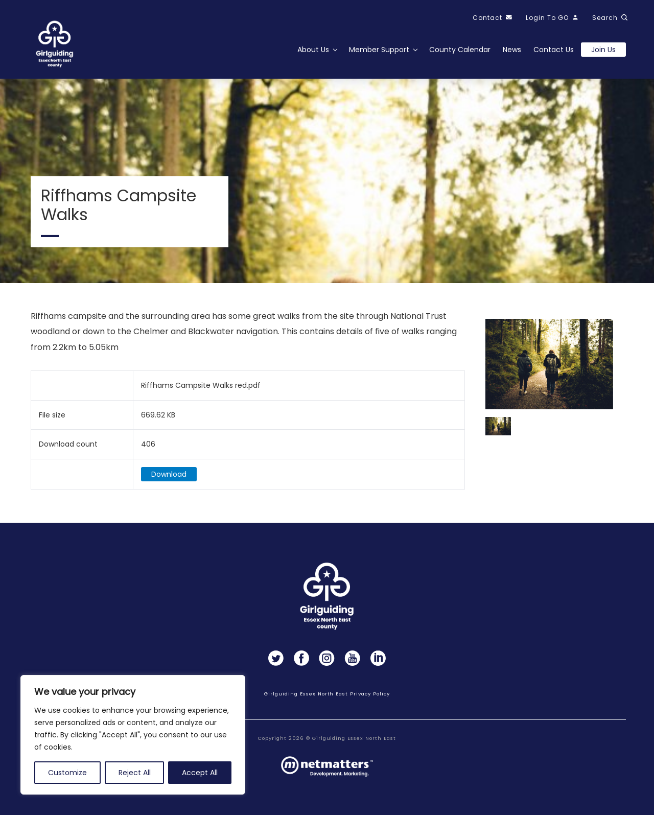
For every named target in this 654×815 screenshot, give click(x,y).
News (512, 49)
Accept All (200, 772)
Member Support (379, 49)
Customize (67, 772)
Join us (603, 49)
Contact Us (553, 49)
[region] (132, 735)
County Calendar (460, 49)
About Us (313, 49)
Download (168, 475)
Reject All (135, 772)
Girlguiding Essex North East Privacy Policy (326, 693)
